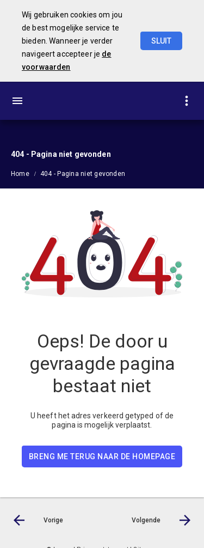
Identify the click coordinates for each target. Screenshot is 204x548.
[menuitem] (25, 173)
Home (20, 174)
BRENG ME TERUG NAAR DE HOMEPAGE (102, 456)
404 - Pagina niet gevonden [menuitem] (82, 174)
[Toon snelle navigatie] (186, 101)
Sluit (161, 40)
